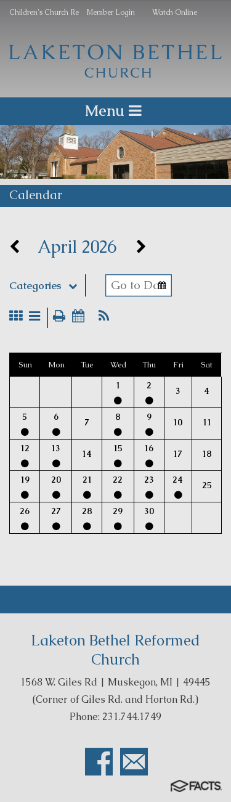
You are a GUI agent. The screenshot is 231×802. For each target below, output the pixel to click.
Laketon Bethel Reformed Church (115, 650)
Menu (115, 110)
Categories (47, 285)
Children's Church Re (44, 12)
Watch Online (174, 12)
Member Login (110, 12)
